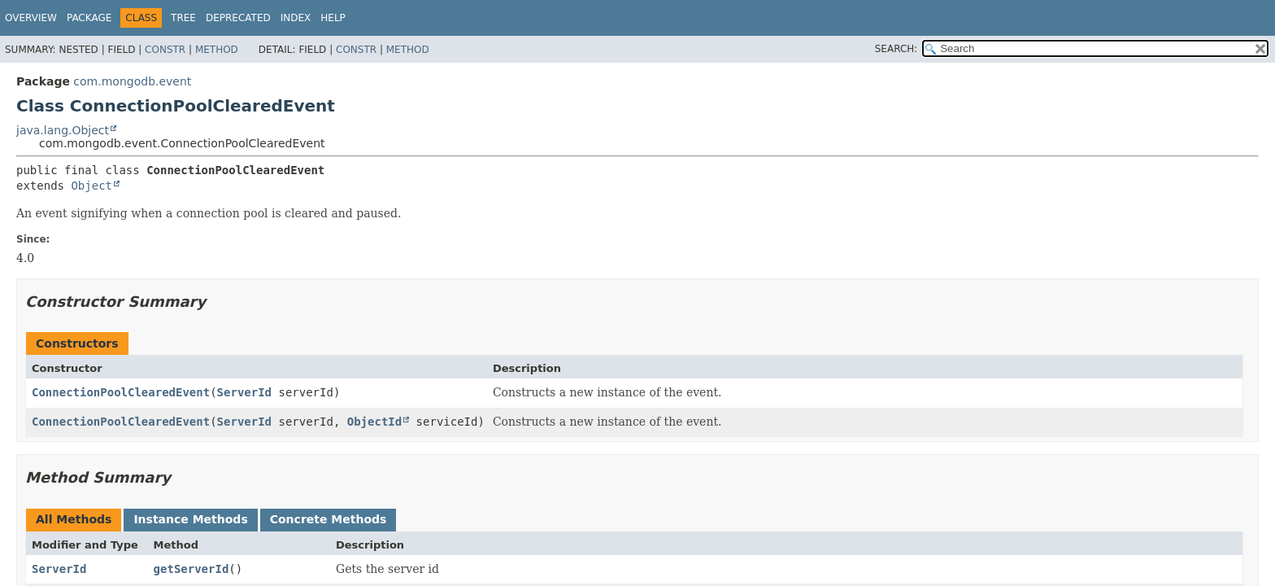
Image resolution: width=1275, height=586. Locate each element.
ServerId (244, 392)
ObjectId (374, 421)
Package (89, 18)
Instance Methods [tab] (190, 519)
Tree (183, 18)
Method (216, 49)
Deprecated (238, 18)
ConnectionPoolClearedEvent (121, 392)
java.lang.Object (62, 130)
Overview (31, 18)
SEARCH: (896, 49)
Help (333, 18)
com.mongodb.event (132, 81)
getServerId (191, 568)
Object (91, 185)
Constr (165, 49)
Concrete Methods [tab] (328, 519)
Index (296, 18)
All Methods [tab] (73, 519)
